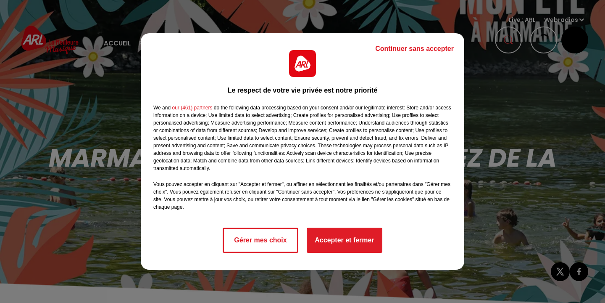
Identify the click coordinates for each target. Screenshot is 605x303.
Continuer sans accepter (414, 48)
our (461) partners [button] (192, 108)
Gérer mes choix (260, 240)
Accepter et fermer (344, 240)
